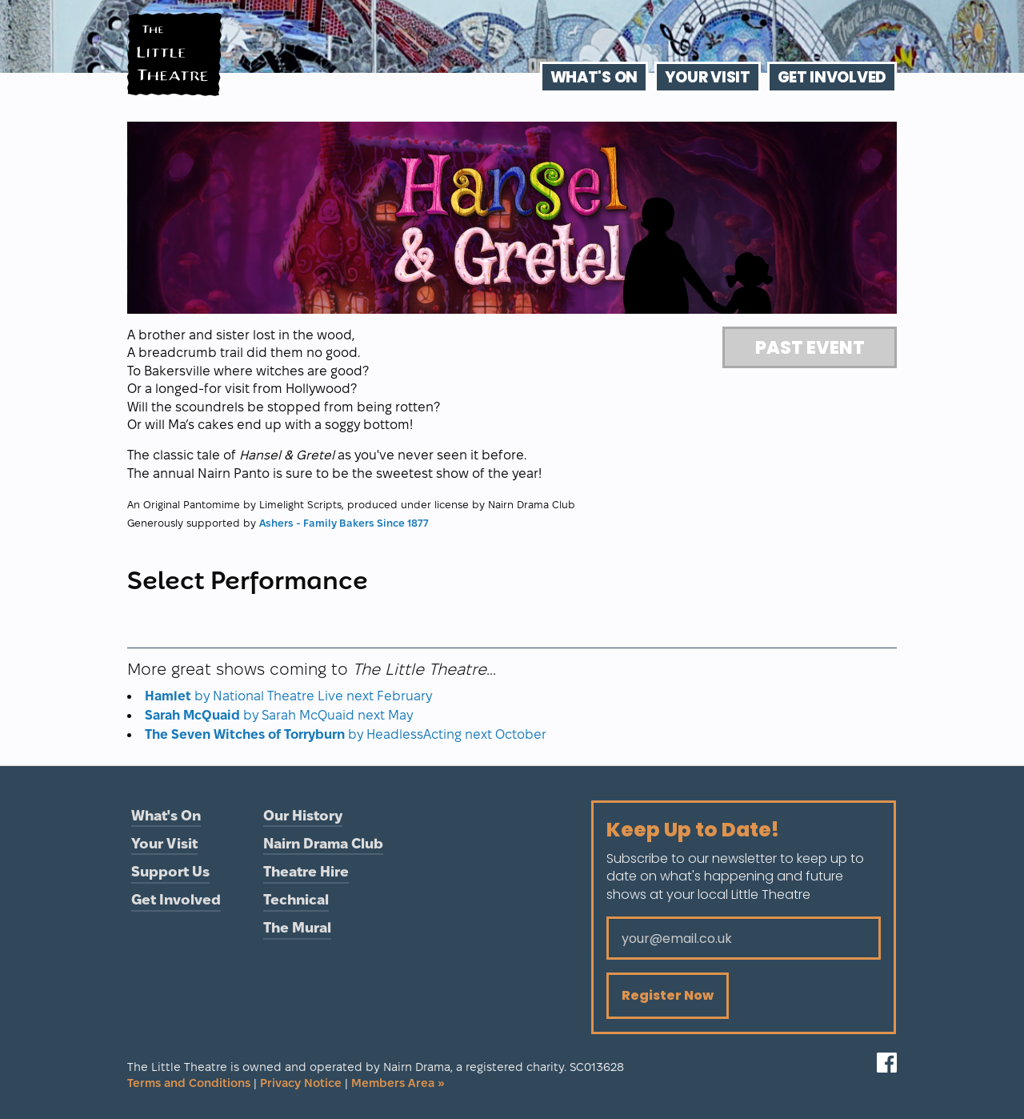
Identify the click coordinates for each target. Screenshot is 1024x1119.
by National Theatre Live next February (288, 696)
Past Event (810, 347)
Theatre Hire (306, 871)
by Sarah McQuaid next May (279, 715)
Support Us (170, 871)
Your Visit (707, 77)
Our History (302, 815)
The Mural (297, 927)
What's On (594, 77)
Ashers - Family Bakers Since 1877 (344, 522)
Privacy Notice (301, 1083)
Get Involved (832, 77)
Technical (296, 899)
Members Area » (398, 1083)
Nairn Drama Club (323, 843)
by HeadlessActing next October (345, 734)
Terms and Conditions (188, 1083)
